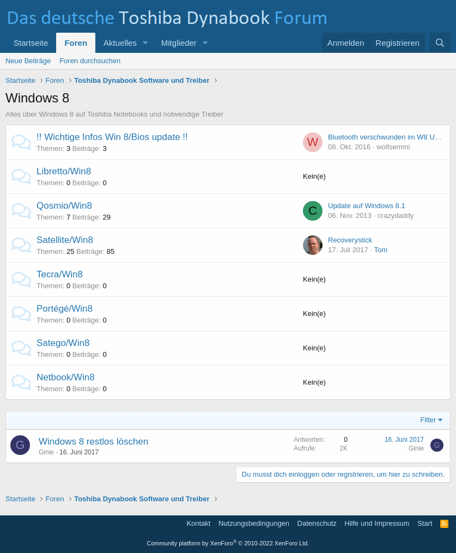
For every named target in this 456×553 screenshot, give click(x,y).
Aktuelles (120, 42)
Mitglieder (179, 42)
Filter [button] (428, 420)
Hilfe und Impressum (376, 523)
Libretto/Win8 (64, 171)
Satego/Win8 (63, 343)
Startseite (31, 42)
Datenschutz (317, 523)
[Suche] (440, 43)
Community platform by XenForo (228, 543)
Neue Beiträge (28, 61)
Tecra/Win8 (60, 274)
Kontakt (198, 523)
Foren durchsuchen (89, 61)
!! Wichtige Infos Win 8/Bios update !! (112, 137)
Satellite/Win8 (65, 240)
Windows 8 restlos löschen (93, 441)
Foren (75, 42)
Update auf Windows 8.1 (366, 206)
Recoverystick (350, 240)
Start (424, 523)
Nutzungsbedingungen (253, 523)
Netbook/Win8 (66, 377)
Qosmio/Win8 (64, 205)
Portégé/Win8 (65, 308)
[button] (145, 43)
